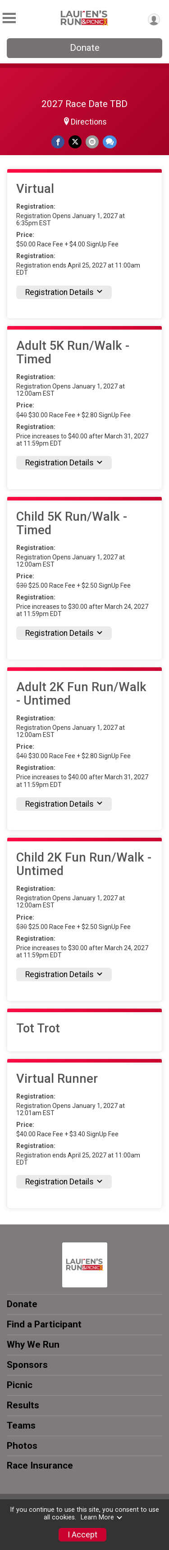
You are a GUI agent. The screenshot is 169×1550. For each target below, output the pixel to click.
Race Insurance (40, 1465)
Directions (89, 121)
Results (23, 1405)
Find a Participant (44, 1324)
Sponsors (27, 1364)
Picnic (19, 1385)
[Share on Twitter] (75, 141)
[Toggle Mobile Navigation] (9, 18)
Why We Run (33, 1344)
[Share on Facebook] (57, 141)
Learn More (102, 1517)
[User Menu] (154, 19)
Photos (22, 1445)
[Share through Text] (110, 141)
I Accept (82, 1534)
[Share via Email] (92, 141)
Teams (21, 1425)
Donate (85, 47)
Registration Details (64, 292)
